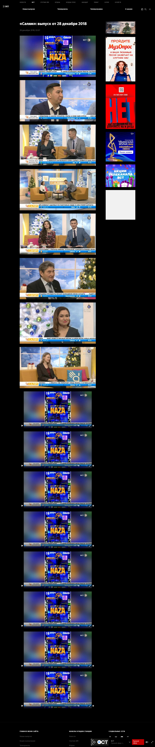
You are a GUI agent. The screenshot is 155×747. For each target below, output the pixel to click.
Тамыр (96, 2)
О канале (128, 9)
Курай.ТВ (118, 2)
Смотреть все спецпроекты (119, 713)
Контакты (23, 725)
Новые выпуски (29, 9)
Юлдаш (57, 2)
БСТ (33, 2)
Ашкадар (85, 2)
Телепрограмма (96, 9)
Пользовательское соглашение (31, 729)
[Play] (22, 386)
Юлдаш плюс (71, 2)
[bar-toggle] (150, 9)
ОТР (70, 734)
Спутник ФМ (44, 2)
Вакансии (23, 720)
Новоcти (23, 2)
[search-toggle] (145, 9)
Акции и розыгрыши (27, 702)
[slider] (48, 387)
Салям (106, 2)
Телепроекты (62, 9)
